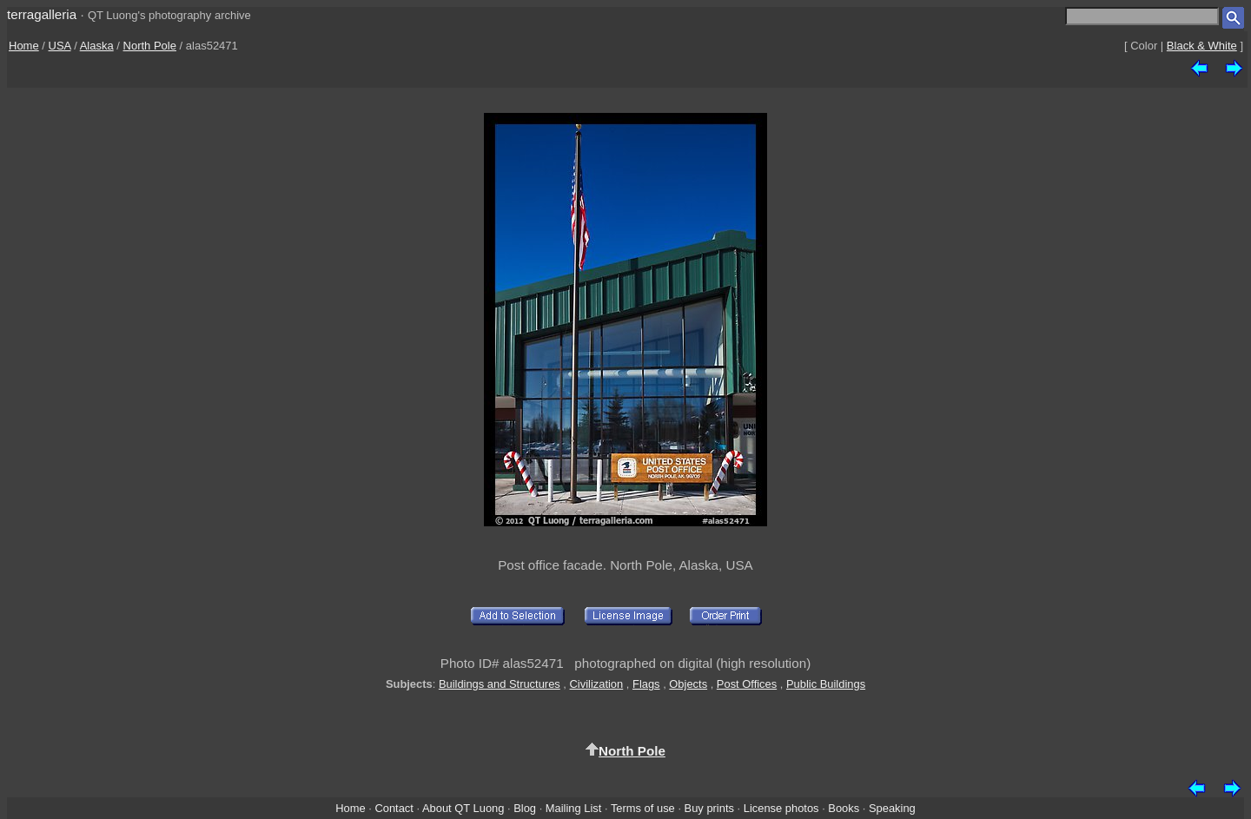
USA (60, 45)
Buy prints (709, 808)
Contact (393, 808)
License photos (781, 808)
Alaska (97, 45)
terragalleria (41, 14)
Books (843, 808)
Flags (646, 683)
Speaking (892, 808)
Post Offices (747, 683)
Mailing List (574, 808)
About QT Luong (463, 808)
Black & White (1202, 45)
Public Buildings (825, 683)
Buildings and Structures (499, 683)
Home (24, 45)
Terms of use (643, 808)
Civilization (597, 683)
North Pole (149, 45)
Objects (688, 683)
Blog (524, 808)
